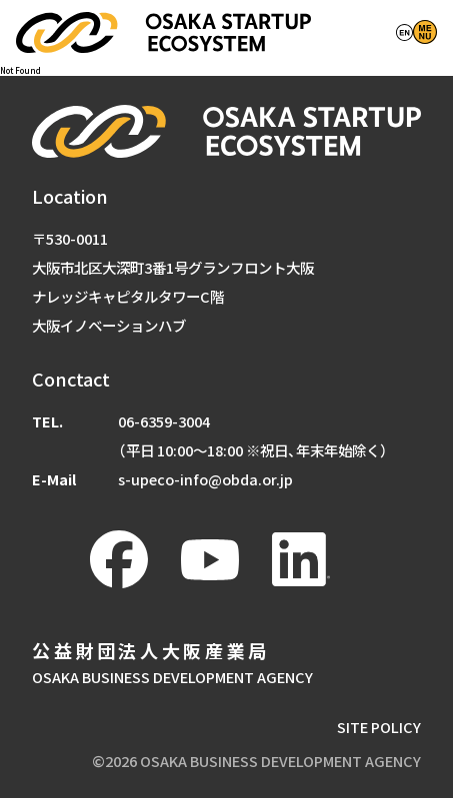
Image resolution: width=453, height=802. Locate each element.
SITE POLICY (379, 730)
